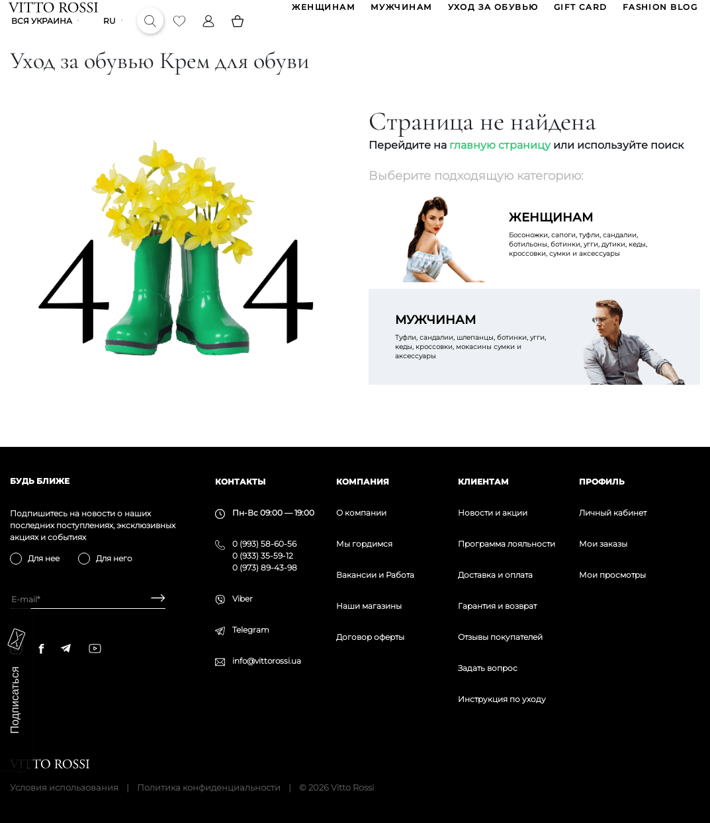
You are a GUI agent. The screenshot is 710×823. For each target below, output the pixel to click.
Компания (362, 482)
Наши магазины (369, 606)
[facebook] (41, 648)
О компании (361, 513)
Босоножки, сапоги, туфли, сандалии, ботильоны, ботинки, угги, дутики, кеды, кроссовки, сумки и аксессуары (591, 254)
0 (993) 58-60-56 (264, 544)
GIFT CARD (579, 12)
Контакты (240, 482)
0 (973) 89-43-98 (264, 567)
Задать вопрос (487, 668)
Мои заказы (603, 544)
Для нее (44, 558)
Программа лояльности (506, 544)
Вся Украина (43, 36)
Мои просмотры (612, 575)
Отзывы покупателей (500, 637)
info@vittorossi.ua (266, 661)
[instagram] (16, 648)
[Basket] (239, 36)
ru (111, 36)
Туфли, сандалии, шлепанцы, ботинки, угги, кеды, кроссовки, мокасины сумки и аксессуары (477, 356)
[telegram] (65, 648)
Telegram (250, 630)
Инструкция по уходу (502, 699)
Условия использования (64, 787)
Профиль (602, 482)
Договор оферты (370, 637)
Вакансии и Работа (375, 575)
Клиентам (483, 482)
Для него (114, 558)
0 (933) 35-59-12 (262, 556)
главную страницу (500, 165)
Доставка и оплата (495, 575)
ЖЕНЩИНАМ (323, 12)
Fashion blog (658, 12)
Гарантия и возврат (497, 606)
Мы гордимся (364, 544)
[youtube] (95, 648)
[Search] (151, 36)
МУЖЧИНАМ (400, 12)
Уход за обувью (492, 12)
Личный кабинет (612, 513)
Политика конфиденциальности (209, 787)
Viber (242, 599)
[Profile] (210, 36)
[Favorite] (181, 36)
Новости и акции (492, 513)
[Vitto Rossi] (54, 12)
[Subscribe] (153, 599)
